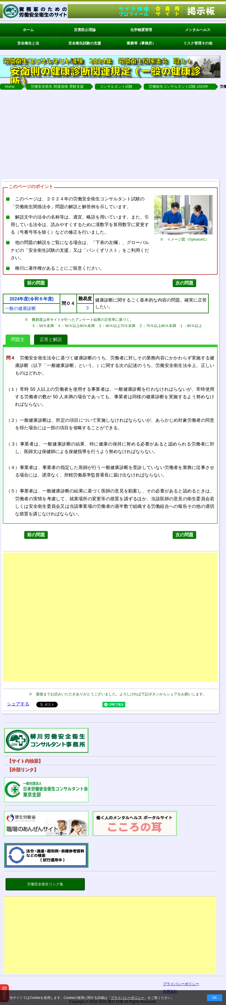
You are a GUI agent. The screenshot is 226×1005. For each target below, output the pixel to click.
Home (10, 86)
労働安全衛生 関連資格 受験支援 (57, 86)
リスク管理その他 (197, 43)
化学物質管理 (141, 30)
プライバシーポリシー (127, 998)
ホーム (28, 30)
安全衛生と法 (28, 43)
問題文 (18, 339)
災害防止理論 (85, 30)
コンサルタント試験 (116, 86)
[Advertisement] (110, 937)
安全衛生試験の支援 (84, 43)
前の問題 (36, 283)
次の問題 (184, 283)
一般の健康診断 (20, 308)
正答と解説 (51, 339)
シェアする (18, 703)
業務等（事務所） (141, 43)
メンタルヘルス (197, 30)
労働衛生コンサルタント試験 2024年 (179, 86)
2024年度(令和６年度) (31, 299)
